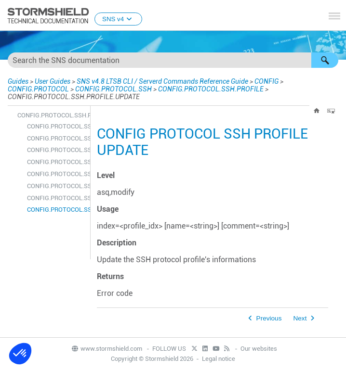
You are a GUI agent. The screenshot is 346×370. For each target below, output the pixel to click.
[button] (324, 60)
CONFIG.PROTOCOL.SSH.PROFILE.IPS (56, 174)
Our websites (258, 348)
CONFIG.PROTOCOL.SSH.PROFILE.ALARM (56, 126)
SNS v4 (118, 19)
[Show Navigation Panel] (334, 15)
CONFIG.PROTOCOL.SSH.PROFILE (211, 89)
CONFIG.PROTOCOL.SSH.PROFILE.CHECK (56, 138)
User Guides (52, 81)
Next (299, 318)
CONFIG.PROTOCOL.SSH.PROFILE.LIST (56, 186)
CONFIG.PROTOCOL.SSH (113, 89)
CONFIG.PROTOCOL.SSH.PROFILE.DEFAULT (56, 162)
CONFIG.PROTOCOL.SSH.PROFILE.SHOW (56, 198)
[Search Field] (173, 60)
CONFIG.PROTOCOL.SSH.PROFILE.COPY (56, 149)
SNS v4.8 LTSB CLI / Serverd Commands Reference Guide (162, 81)
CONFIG (266, 81)
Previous (269, 318)
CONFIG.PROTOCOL (38, 89)
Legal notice (218, 358)
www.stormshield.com (106, 348)
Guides (18, 81)
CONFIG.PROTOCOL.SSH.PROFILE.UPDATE (56, 209)
